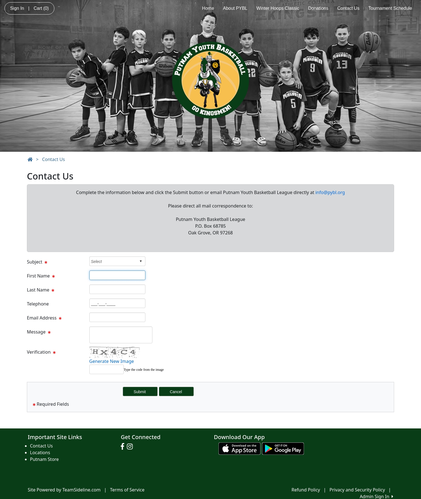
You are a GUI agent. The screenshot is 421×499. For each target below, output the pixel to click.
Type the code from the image (144, 370)
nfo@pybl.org (331, 192)
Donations (318, 8)
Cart (41, 8)
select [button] (140, 261)
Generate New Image (111, 361)
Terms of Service (127, 490)
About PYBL (235, 8)
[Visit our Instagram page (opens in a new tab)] (131, 446)
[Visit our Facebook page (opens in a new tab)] (124, 446)
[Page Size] (117, 275)
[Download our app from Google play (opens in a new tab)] (283, 448)
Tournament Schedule (390, 8)
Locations (40, 452)
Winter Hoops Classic (277, 8)
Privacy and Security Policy (357, 490)
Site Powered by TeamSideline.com (64, 490)
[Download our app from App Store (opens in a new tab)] (239, 448)
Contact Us (348, 8)
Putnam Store (44, 459)
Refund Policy (306, 490)
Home (208, 8)
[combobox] (113, 261)
